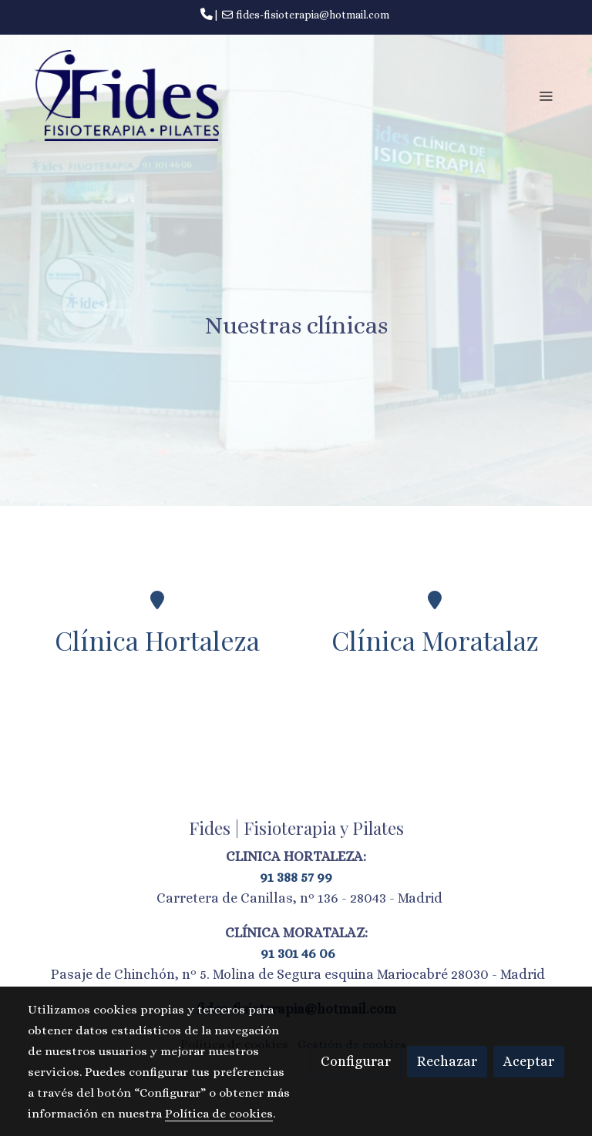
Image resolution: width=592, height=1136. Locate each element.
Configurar (356, 1061)
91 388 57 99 (296, 877)
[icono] (157, 600)
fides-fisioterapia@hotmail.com (312, 14)
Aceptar (528, 1061)
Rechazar (447, 1061)
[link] (126, 95)
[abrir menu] (545, 95)
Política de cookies (219, 1114)
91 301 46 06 (296, 953)
